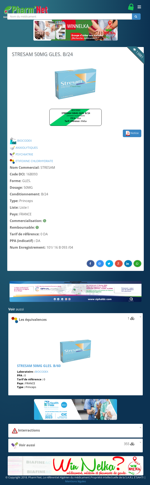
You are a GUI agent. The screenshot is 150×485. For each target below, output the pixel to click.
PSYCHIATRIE (21, 154)
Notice (132, 133)
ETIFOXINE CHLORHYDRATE (31, 161)
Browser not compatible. (75, 119)
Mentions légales (75, 481)
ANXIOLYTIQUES (24, 148)
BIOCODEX (21, 141)
